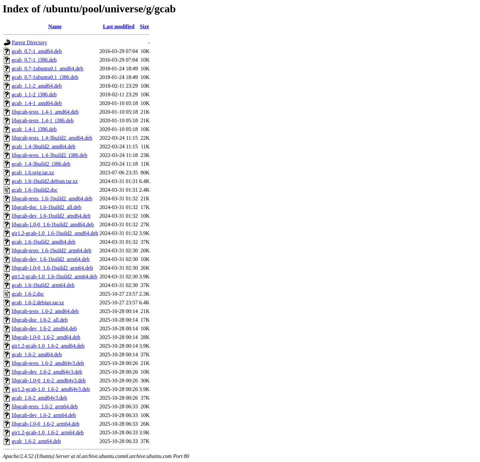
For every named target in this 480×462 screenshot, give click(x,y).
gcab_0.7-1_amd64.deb (37, 51)
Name (55, 26)
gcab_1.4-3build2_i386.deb (41, 164)
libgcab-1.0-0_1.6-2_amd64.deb (46, 337)
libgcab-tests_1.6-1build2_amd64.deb (52, 198)
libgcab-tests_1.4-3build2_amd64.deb (52, 138)
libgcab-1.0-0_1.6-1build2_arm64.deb (52, 268)
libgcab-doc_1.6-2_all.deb (40, 320)
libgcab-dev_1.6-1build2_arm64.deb (51, 259)
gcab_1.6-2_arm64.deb (36, 441)
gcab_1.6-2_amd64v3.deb (39, 398)
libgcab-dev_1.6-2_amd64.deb (44, 328)
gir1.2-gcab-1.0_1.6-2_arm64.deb (48, 432)
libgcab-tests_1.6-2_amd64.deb (45, 311)
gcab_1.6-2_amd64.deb (37, 354)
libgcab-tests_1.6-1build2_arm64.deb (51, 250)
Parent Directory (29, 42)
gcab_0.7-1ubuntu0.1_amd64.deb (47, 68)
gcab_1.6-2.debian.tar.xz (38, 302)
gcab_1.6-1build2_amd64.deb (43, 242)
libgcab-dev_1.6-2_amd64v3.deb (47, 372)
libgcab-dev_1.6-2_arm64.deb (44, 415)
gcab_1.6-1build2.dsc (35, 190)
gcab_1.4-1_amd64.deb (37, 103)
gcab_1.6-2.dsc (28, 294)
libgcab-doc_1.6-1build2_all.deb (46, 207)
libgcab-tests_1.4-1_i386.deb (43, 120)
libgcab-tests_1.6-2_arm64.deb (45, 406)
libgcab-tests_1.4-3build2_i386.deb (49, 155)
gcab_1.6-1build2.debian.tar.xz (45, 181)
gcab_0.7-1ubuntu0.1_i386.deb (45, 77)
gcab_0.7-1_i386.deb (34, 60)
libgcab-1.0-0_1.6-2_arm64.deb (45, 424)
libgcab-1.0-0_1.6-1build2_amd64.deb (53, 224)
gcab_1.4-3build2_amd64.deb (43, 146)
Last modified (119, 26)
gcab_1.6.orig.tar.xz (33, 172)
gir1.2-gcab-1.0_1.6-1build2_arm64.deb (54, 276)
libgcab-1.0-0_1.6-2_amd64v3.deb (49, 380)
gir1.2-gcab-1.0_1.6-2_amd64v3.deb (51, 389)
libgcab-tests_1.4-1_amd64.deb (45, 112)
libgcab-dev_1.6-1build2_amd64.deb (51, 216)
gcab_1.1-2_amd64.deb (37, 86)
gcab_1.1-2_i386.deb (34, 94)
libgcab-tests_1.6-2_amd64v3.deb (48, 363)
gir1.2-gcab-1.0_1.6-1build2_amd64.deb (55, 233)
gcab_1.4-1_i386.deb (34, 129)
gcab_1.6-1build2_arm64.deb (43, 285)
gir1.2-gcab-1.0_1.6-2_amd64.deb (48, 346)
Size (144, 26)
